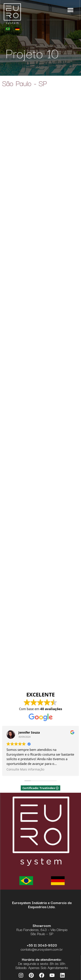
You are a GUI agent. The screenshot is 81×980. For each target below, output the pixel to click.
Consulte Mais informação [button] (25, 769)
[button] (70, 10)
